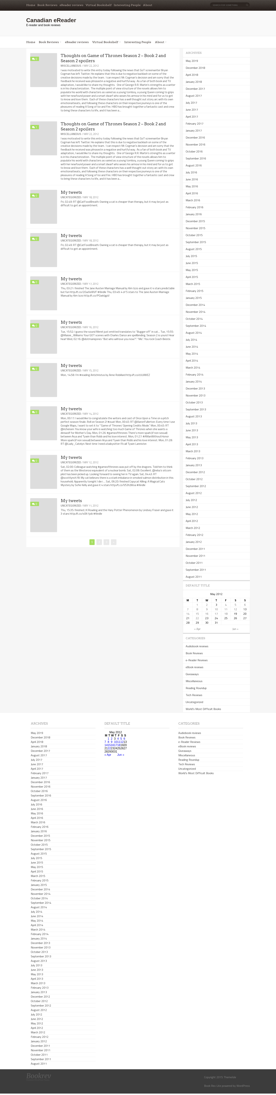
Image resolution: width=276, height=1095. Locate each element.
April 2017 (192, 116)
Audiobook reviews (197, 646)
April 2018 (192, 75)
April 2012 (192, 521)
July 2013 (191, 423)
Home (30, 5)
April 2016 (192, 193)
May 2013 (192, 437)
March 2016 (193, 200)
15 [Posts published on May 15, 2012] (197, 613)
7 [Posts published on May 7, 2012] (188, 609)
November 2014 (195, 312)
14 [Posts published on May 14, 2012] (187, 613)
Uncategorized (71, 197)
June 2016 (192, 179)
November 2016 (195, 144)
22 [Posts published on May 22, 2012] (197, 618)
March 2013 (193, 451)
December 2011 (195, 549)
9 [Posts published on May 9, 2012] (207, 609)
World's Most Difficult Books (203, 709)
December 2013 (195, 388)
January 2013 (194, 465)
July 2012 (191, 500)
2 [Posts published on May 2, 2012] (207, 605)
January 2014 (194, 381)
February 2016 (194, 207)
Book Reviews (47, 5)
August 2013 (194, 416)
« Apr (197, 629)
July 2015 (191, 256)
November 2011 (195, 556)
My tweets (71, 192)
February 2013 (194, 458)
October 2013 (194, 402)
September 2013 (196, 409)
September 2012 (196, 486)
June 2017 (192, 109)
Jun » (235, 629)
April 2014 (192, 360)
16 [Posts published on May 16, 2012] (206, 613)
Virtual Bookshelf (99, 5)
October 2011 (194, 563)
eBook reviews (194, 667)
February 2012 (194, 535)
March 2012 (193, 528)
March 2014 (193, 367)
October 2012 (194, 479)
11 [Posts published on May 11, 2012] (226, 609)
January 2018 (194, 82)
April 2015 (192, 277)
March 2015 (193, 284)
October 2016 (194, 151)
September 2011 (196, 570)
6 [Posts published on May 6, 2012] (245, 605)
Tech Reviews (194, 695)
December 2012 (195, 472)
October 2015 (194, 235)
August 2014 (194, 333)
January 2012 (194, 542)
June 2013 (192, 430)
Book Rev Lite (212, 1086)
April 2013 (192, 444)
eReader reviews (71, 5)
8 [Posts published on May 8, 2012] (197, 609)
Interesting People (127, 5)
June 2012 (192, 507)
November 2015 (195, 228)
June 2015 (192, 263)
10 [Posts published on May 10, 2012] (216, 609)
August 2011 (194, 576)
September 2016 (196, 158)
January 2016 (194, 214)
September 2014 (196, 326)
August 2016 (194, 165)
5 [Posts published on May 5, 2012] (235, 605)
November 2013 (195, 395)
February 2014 (194, 374)
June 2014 (192, 346)
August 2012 (194, 493)
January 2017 (194, 130)
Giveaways (192, 674)
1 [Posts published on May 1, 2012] (197, 605)
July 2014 (191, 339)
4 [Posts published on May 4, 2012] (226, 605)
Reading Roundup (196, 688)
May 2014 (192, 353)
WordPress (243, 1086)
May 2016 (192, 186)
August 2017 (194, 95)
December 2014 (195, 305)
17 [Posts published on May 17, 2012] (216, 613)
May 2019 (192, 61)
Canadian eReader (51, 20)
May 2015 (192, 270)
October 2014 (194, 319)
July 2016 (191, 172)
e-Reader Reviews (197, 660)
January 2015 (194, 298)
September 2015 (196, 242)
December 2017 (195, 89)
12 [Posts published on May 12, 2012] (235, 609)
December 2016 (195, 137)
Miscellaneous (71, 66)
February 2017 (194, 123)
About (147, 5)
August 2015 (194, 249)
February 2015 (194, 291)
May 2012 (192, 514)
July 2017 (191, 102)
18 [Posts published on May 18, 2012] (226, 613)
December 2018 (195, 68)
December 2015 (195, 221)
